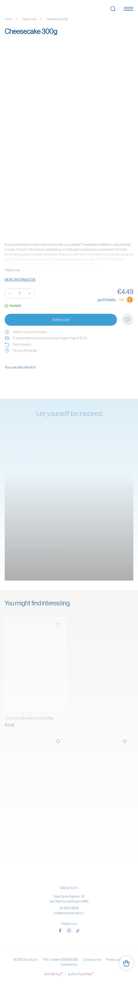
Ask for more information (26, 332)
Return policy (18, 344)
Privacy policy (115, 959)
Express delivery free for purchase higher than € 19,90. (46, 338)
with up (53, 974)
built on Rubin (81, 974)
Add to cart (60, 320)
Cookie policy (69, 964)
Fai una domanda (21, 350)
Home (8, 19)
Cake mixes (29, 19)
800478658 (71, 908)
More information (20, 280)
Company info (92, 959)
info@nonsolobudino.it (69, 913)
